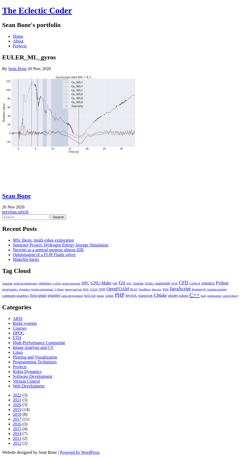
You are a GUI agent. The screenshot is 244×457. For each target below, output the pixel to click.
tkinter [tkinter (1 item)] (100, 295)
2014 (17, 433)
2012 (17, 443)
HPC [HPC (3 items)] (86, 283)
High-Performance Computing (39, 342)
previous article (15, 212)
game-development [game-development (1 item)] (72, 295)
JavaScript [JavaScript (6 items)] (180, 288)
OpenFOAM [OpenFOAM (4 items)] (117, 288)
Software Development (32, 376)
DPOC (18, 333)
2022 (17, 395)
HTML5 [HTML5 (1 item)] (149, 283)
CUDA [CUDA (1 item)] (94, 289)
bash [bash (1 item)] (203, 295)
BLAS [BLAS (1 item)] (133, 289)
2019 (17, 409)
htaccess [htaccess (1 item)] (156, 289)
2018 (17, 414)
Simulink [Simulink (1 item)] (7, 283)
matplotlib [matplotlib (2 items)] (162, 283)
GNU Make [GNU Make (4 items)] (101, 282)
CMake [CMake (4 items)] (160, 295)
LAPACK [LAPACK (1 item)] (195, 283)
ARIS (17, 318)
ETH (17, 338)
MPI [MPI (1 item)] (115, 283)
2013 (17, 438)
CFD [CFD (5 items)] (183, 282)
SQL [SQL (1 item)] (128, 283)
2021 (17, 400)
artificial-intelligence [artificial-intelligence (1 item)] (25, 283)
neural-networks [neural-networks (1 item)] (71, 283)
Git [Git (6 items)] (122, 282)
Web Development (29, 386)
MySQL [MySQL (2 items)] (131, 296)
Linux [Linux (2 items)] (109, 296)
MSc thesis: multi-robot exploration (43, 240)
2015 (17, 428)
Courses (20, 328)
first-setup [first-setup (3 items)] (38, 295)
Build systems (25, 323)
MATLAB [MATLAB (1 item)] (90, 295)
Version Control (26, 381)
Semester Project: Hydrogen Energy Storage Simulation (60, 245)
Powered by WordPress (80, 452)
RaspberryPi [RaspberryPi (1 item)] (199, 289)
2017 (17, 419)
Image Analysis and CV (33, 347)
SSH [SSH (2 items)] (102, 289)
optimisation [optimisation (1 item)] (214, 295)
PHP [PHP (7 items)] (120, 295)
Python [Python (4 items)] (222, 282)
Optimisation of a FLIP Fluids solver (44, 254)
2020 (17, 404)
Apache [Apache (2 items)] (138, 283)
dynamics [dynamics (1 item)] (24, 289)
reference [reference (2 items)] (45, 283)
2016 (17, 424)
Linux (18, 352)
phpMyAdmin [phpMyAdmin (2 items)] (178, 296)
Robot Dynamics (27, 371)
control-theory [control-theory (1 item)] (230, 295)
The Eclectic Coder (37, 10)
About (18, 41)
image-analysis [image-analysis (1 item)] (73, 289)
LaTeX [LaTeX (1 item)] (57, 283)
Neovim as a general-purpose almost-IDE (48, 249)
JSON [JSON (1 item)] (174, 283)
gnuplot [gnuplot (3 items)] (54, 295)
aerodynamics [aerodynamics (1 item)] (10, 289)
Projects (20, 46)
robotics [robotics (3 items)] (208, 283)
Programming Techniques (35, 362)
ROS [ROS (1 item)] (86, 289)
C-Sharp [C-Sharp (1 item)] (59, 289)
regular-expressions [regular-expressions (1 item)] (42, 289)
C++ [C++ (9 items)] (194, 295)
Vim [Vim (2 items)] (165, 289)
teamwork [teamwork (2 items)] (145, 296)
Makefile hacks (26, 259)
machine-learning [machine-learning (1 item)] (217, 289)
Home (18, 36)
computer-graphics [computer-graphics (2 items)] (15, 296)
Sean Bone (17, 68)
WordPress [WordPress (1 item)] (144, 289)
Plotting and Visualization (35, 357)
